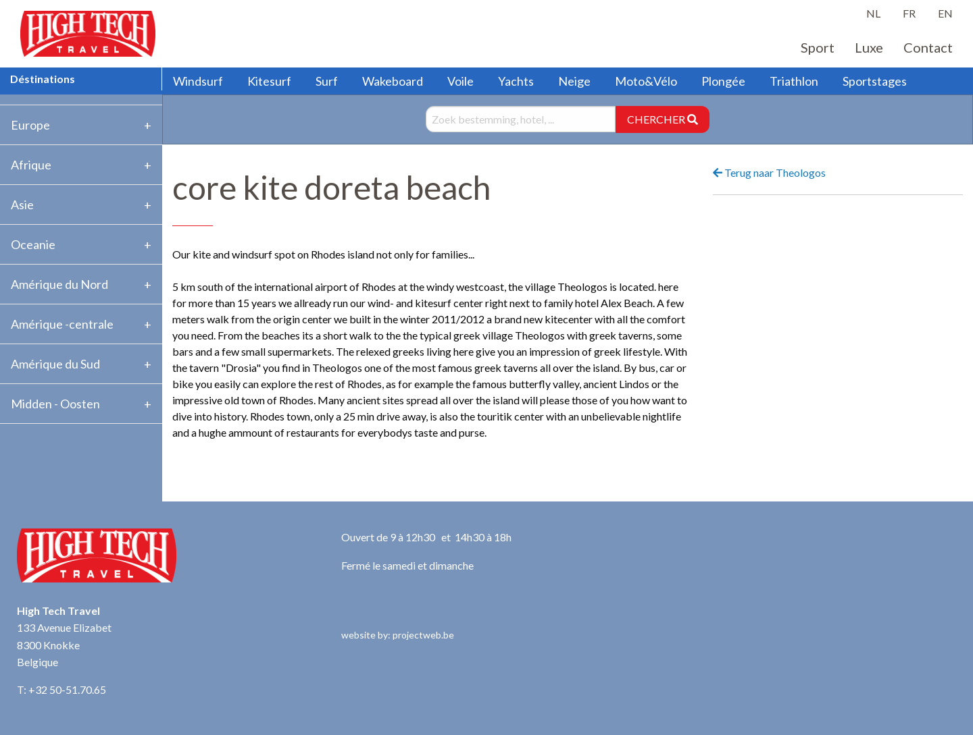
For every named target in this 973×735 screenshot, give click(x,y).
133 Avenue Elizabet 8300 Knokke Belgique (64, 644)
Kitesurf (269, 81)
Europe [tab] (30, 124)
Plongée (723, 81)
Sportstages (875, 81)
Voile (460, 81)
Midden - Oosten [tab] (55, 403)
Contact (928, 47)
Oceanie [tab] (33, 244)
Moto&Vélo (646, 81)
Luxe (869, 47)
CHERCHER (662, 119)
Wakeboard (392, 81)
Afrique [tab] (31, 164)
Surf (327, 81)
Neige (574, 81)
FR (909, 13)
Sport (817, 47)
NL (873, 13)
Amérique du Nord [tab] (59, 284)
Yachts (516, 81)
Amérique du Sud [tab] (55, 363)
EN (945, 13)
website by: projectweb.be (397, 635)
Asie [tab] (22, 204)
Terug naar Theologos (769, 172)
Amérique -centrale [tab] (62, 324)
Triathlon (794, 81)
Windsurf (198, 81)
